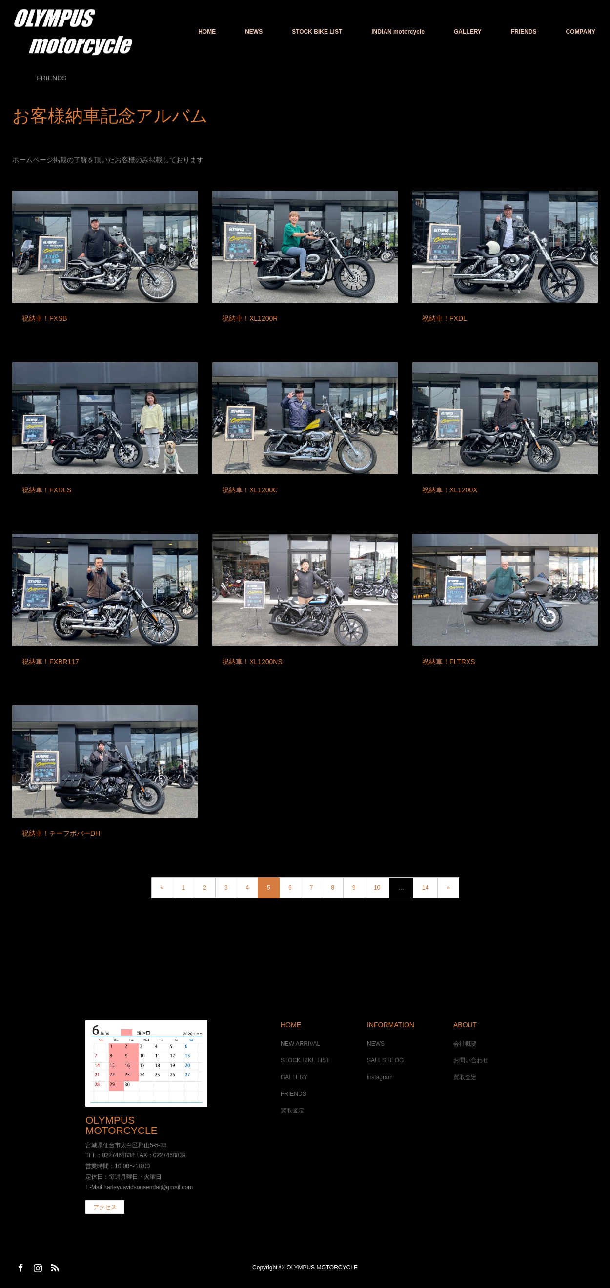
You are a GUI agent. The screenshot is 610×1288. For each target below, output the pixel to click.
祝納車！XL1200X (450, 490)
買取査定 (292, 1110)
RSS (53, 1266)
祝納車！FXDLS (46, 490)
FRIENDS (524, 31)
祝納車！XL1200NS (252, 661)
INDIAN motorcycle (398, 31)
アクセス (105, 1207)
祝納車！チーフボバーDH (61, 833)
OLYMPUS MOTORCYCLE (121, 1125)
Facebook (19, 1266)
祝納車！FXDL (444, 318)
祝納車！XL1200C (250, 490)
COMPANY (580, 31)
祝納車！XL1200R (250, 318)
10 (377, 887)
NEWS (254, 31)
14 (425, 887)
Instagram (36, 1266)
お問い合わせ (470, 1060)
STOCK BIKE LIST (317, 31)
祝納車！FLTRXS (448, 661)
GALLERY (468, 31)
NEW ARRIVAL (300, 1043)
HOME (207, 31)
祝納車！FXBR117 (50, 661)
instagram (380, 1077)
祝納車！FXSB (44, 318)
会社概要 (465, 1043)
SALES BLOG (385, 1060)
